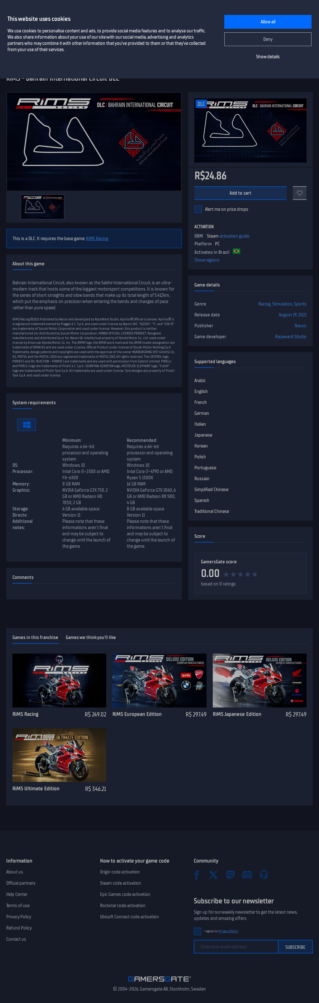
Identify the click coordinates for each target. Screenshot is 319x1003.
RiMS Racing (97, 238)
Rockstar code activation (122, 905)
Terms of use (18, 905)
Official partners (21, 883)
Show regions (207, 260)
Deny (268, 39)
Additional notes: (22, 524)
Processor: (22, 471)
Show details (268, 57)
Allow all (268, 22)
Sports (300, 304)
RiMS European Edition (137, 714)
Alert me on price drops (226, 209)
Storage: (20, 509)
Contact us (16, 939)
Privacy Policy (18, 917)
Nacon (301, 326)
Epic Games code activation (125, 894)
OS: (15, 465)
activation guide (234, 236)
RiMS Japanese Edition (237, 714)
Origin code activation (120, 872)
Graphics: (21, 490)
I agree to (221, 931)
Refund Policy (19, 928)
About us (14, 872)
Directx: (19, 515)
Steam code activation (120, 883)
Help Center (16, 894)
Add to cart (241, 193)
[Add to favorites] (300, 193)
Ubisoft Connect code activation (129, 917)
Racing (264, 304)
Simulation (282, 304)
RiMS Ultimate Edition (36, 788)
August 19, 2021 (293, 315)
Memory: (21, 484)
